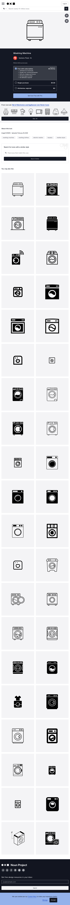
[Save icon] (67, 16)
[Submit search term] (66, 9)
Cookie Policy (32, 896)
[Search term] (36, 9)
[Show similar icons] (67, 21)
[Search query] (35, 153)
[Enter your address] (35, 882)
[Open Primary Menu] (3, 4)
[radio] (35, 73)
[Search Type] (4, 9)
